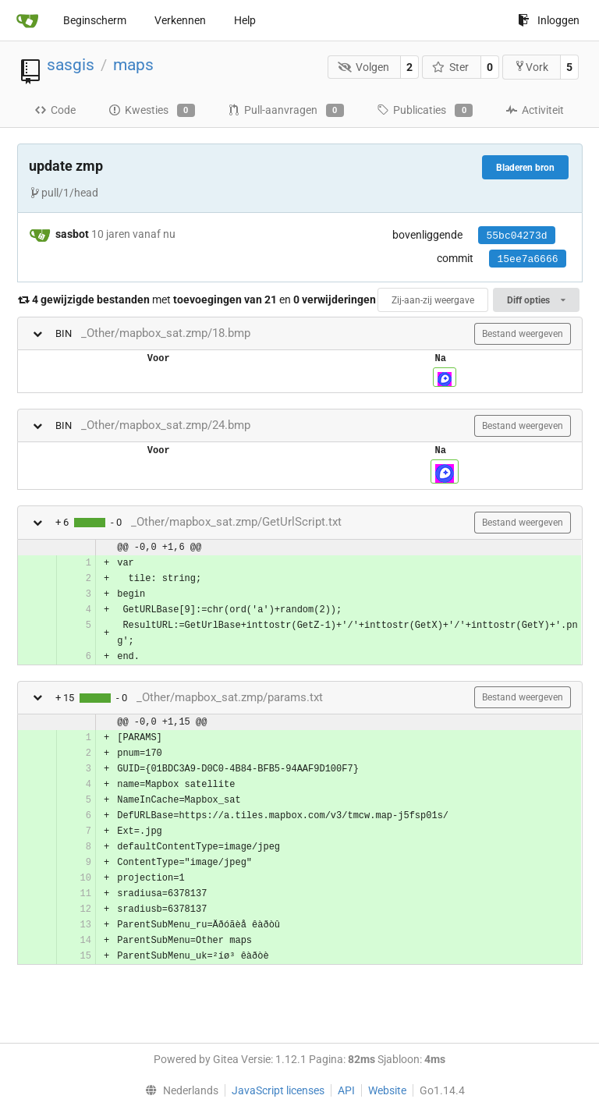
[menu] (178, 1090)
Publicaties (425, 111)
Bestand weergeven (522, 333)
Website (387, 1090)
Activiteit (534, 110)
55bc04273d (516, 236)
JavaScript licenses (278, 1090)
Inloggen (548, 20)
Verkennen (180, 20)
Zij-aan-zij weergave (433, 300)
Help (245, 20)
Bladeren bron (525, 167)
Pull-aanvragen (286, 111)
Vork (531, 66)
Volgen (363, 67)
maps (133, 64)
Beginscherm (94, 20)
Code (55, 110)
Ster (451, 67)
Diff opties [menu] (536, 300)
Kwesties (151, 111)
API (346, 1090)
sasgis (70, 64)
